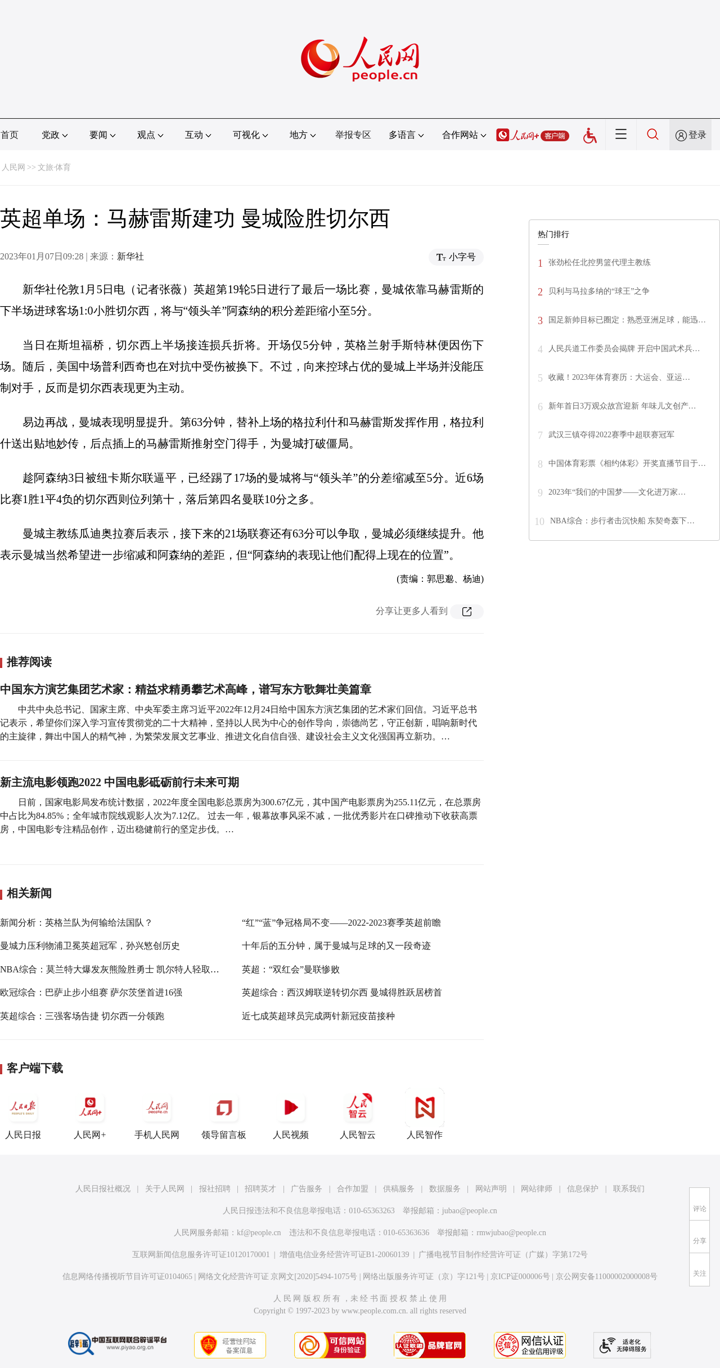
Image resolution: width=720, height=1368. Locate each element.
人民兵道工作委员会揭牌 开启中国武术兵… (624, 348)
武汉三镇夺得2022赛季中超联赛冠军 (611, 434)
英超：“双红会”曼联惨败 (291, 969)
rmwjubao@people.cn (511, 1232)
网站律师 (536, 1189)
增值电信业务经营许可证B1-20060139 (345, 1254)
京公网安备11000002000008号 (607, 1276)
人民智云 (357, 1114)
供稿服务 (399, 1189)
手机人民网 (156, 1114)
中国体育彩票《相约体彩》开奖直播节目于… (627, 463)
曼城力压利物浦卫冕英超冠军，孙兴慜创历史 (90, 945)
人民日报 (23, 1114)
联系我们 (629, 1189)
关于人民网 (164, 1189)
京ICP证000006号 (520, 1276)
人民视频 (290, 1114)
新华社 (130, 256)
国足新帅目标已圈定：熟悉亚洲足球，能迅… (627, 320)
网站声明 (491, 1189)
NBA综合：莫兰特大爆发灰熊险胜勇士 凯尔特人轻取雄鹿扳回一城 (132, 969)
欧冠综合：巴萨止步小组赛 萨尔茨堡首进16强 (91, 992)
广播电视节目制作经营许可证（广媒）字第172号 (503, 1254)
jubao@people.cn (469, 1210)
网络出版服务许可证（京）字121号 (424, 1276)
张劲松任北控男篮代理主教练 (599, 262)
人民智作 (424, 1114)
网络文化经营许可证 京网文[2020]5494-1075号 (278, 1276)
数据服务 (445, 1189)
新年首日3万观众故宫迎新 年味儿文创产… (622, 406)
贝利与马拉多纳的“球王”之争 (599, 291)
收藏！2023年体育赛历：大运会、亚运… (619, 377)
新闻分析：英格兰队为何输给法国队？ (76, 922)
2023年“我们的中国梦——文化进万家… (617, 492)
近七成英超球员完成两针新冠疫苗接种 (318, 1016)
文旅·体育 (54, 167)
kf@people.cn (259, 1232)
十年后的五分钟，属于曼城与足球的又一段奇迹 (336, 945)
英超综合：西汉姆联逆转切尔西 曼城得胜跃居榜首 (342, 992)
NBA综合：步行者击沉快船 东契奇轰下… (622, 521)
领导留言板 (223, 1114)
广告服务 (306, 1189)
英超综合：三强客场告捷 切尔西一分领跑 (82, 1016)
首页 (10, 135)
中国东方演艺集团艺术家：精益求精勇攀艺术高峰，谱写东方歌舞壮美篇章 (185, 689)
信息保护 (582, 1189)
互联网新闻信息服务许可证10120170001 (201, 1254)
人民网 (13, 167)
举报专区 (353, 135)
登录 (697, 135)
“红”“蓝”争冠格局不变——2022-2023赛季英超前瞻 (341, 922)
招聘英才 (260, 1189)
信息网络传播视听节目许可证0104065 (127, 1276)
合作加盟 (352, 1189)
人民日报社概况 (102, 1189)
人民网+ (90, 1114)
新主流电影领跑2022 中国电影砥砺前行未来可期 (119, 782)
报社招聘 (215, 1189)
